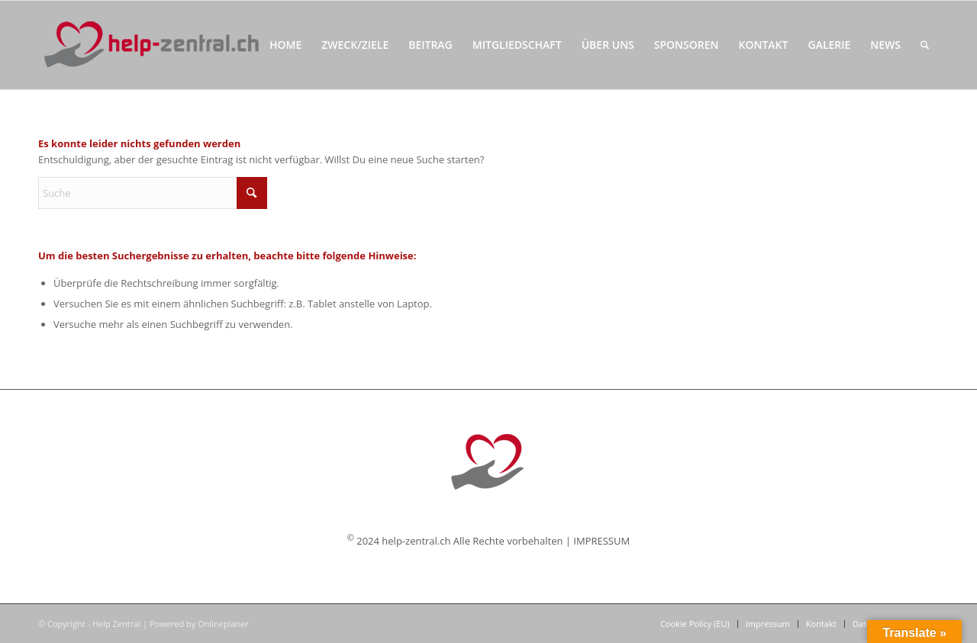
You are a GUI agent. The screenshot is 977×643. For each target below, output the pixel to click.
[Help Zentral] (150, 45)
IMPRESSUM (601, 541)
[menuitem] (285, 45)
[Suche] (925, 45)
